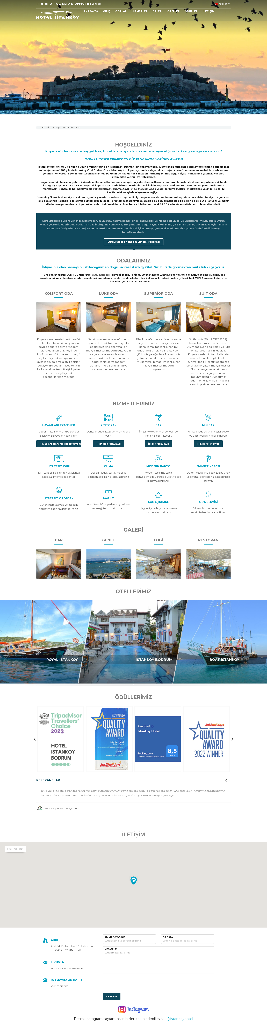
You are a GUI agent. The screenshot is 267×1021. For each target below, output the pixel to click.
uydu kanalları (101, 274)
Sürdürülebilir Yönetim (88, 4)
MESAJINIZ (111, 949)
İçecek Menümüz (158, 443)
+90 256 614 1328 (59, 986)
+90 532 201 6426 (63, 4)
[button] (133, 880)
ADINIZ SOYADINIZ (115, 937)
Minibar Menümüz (208, 443)
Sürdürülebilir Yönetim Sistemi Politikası (133, 241)
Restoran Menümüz (109, 443)
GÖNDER (111, 996)
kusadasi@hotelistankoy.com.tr (68, 968)
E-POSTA (168, 937)
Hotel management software (60, 127)
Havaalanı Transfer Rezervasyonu (61, 443)
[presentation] (129, 982)
